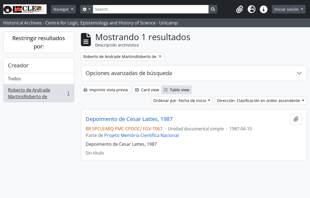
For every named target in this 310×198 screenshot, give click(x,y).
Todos (14, 79)
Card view (147, 89)
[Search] (150, 9)
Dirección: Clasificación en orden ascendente (259, 100)
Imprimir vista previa (105, 89)
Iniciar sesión (287, 9)
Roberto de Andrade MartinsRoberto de (39, 93)
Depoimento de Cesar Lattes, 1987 (129, 119)
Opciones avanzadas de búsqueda (129, 73)
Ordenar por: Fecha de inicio (180, 100)
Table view (176, 89)
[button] (239, 9)
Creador (18, 65)
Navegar (61, 9)
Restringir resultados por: (38, 42)
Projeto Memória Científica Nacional (141, 135)
